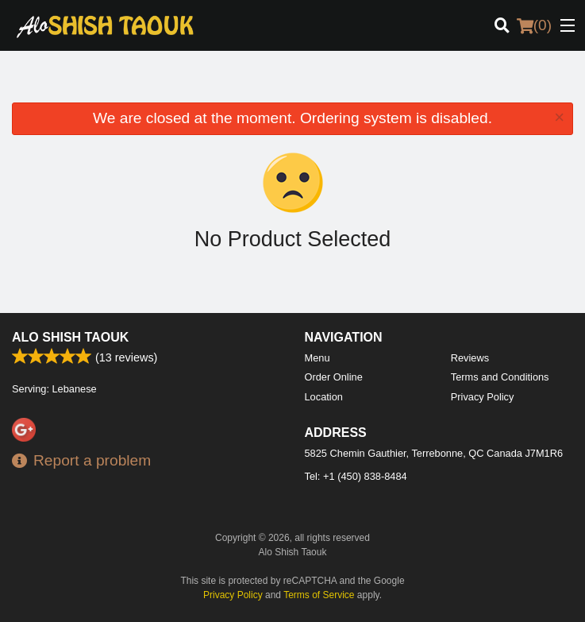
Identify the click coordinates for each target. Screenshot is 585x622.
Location (324, 397)
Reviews (470, 358)
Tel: (356, 476)
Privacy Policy (482, 397)
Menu (317, 358)
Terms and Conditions (500, 377)
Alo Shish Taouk (70, 337)
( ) (534, 25)
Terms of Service (318, 595)
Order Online (334, 377)
